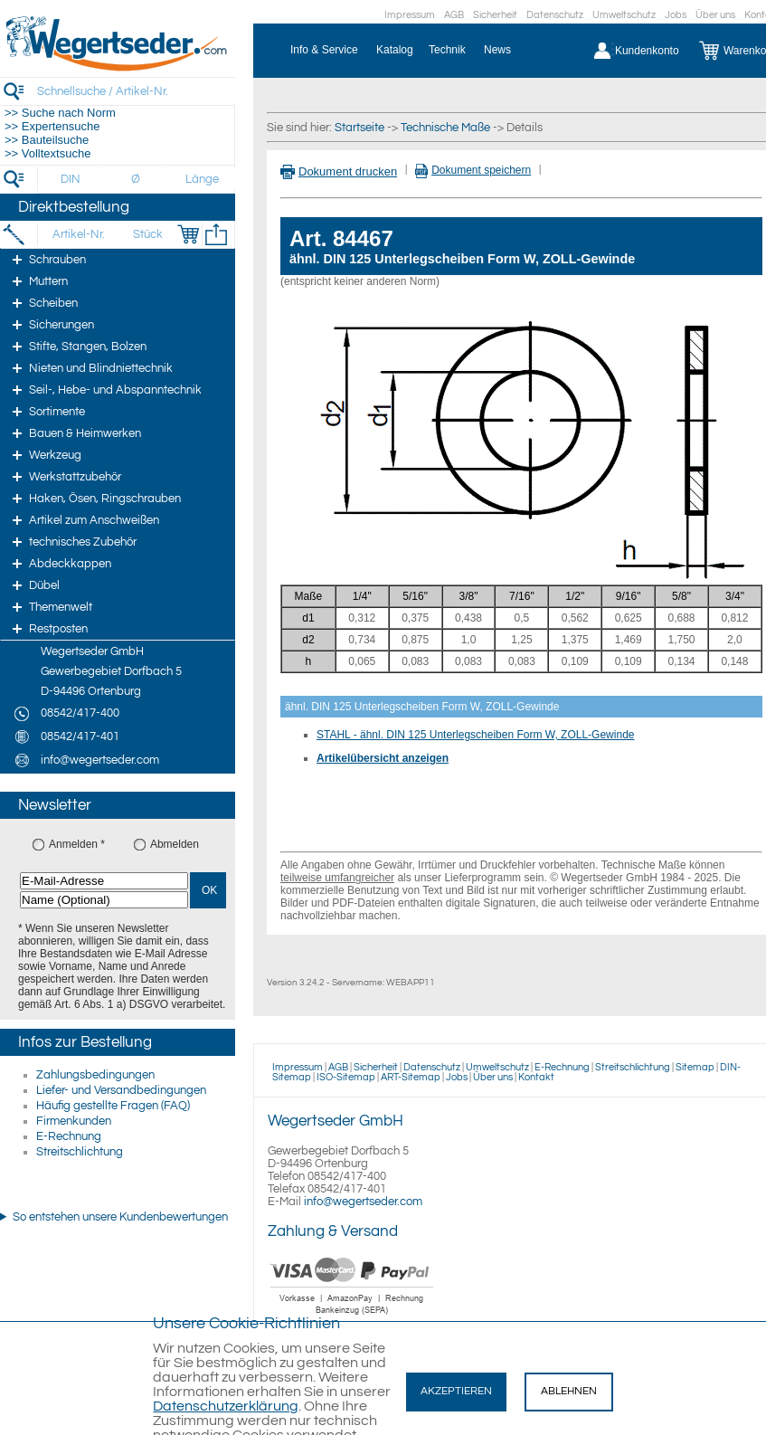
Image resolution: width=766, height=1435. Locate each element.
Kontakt (536, 1077)
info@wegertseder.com (363, 1201)
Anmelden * (77, 844)
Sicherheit (495, 15)
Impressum (409, 15)
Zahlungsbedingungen (95, 1075)
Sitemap (695, 1067)
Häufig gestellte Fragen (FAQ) (113, 1105)
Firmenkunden (73, 1121)
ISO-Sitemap (346, 1077)
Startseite (359, 127)
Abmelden (174, 844)
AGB (454, 15)
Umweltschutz (624, 15)
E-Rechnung (68, 1136)
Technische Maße (445, 127)
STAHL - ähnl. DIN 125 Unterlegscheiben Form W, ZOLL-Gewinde (475, 734)
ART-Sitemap (410, 1077)
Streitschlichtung (79, 1151)
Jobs (675, 15)
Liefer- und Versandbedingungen (121, 1090)
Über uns (715, 15)
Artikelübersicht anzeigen (383, 758)
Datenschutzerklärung (225, 1406)
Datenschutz (554, 15)
